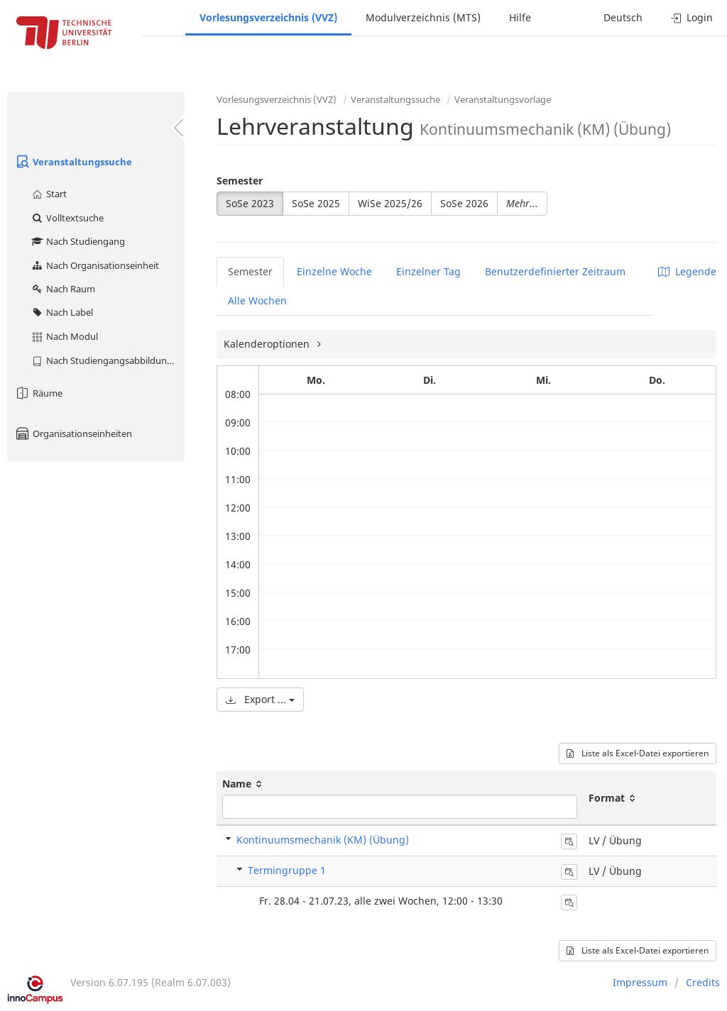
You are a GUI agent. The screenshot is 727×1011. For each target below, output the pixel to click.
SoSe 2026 (464, 203)
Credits (703, 982)
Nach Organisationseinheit (95, 265)
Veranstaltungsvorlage (502, 99)
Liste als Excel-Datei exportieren (638, 753)
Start (49, 193)
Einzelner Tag (428, 271)
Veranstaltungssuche (73, 161)
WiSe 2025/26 (390, 203)
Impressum (640, 982)
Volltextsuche (67, 217)
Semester (240, 180)
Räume (38, 393)
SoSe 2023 (250, 203)
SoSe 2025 (316, 203)
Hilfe (520, 17)
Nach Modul (64, 336)
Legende (687, 271)
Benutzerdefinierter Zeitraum (555, 271)
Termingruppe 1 (287, 870)
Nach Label (62, 312)
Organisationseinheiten (73, 433)
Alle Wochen (257, 300)
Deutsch (623, 17)
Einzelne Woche (334, 271)
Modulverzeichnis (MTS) (423, 17)
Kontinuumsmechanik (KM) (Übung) (322, 839)
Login (692, 17)
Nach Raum (63, 288)
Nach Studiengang (78, 241)
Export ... (260, 699)
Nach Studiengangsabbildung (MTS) (108, 360)
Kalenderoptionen (268, 343)
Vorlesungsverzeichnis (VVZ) (268, 17)
